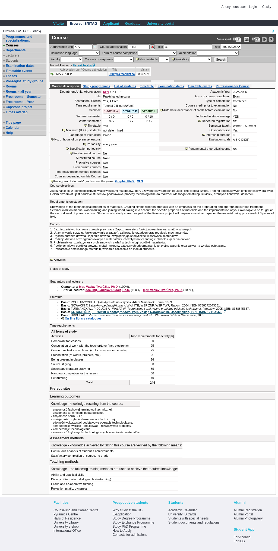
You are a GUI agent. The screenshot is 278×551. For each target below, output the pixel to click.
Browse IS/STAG (83, 23)
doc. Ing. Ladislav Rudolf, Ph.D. (108, 290)
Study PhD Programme (129, 526)
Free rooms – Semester (24, 97)
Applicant (111, 23)
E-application (121, 514)
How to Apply (121, 531)
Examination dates (20, 66)
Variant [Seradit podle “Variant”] (145, 69)
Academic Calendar (182, 510)
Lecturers (12, 55)
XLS (140, 181)
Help (9, 133)
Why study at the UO (127, 510)
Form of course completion (119, 53)
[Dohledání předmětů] (152, 47)
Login (253, 7)
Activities (59, 259)
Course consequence (99, 59)
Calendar (13, 128)
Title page (13, 122)
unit (61, 46)
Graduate (133, 23)
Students (12, 60)
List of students (125, 86)
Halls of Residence (67, 518)
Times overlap (16, 112)
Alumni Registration (248, 510)
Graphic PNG (125, 181)
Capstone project (19, 107)
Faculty (55, 59)
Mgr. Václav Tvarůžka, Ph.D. (99, 286)
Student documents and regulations (194, 522)
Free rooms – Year (20, 102)
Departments (16, 50)
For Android (242, 537)
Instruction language (63, 53)
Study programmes (96, 86)
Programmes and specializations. (19, 38)
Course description (65, 86)
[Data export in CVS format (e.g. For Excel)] (256, 39)
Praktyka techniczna (122, 74)
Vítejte (58, 23)
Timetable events (19, 71)
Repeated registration (216, 121)
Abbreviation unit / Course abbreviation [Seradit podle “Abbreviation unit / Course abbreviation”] (83, 69)
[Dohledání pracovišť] (95, 47)
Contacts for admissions (129, 535)
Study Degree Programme (131, 518)
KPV (106, 91)
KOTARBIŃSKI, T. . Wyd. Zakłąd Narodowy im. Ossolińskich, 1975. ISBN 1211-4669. (146, 312)
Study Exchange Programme (133, 522)
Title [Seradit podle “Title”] (115, 69)
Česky (266, 7)
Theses (11, 76)
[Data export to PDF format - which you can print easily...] (237, 39)
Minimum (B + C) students (83, 130)
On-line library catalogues (83, 318)
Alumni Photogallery (248, 518)
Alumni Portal (243, 514)
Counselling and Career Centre (75, 510)
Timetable (147, 86)
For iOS (239, 541)
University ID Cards (182, 514)
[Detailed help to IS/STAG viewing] (271, 39)
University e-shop (66, 526)
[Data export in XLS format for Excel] (246, 39)
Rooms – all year (18, 91)
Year (217, 46)
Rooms (11, 86)
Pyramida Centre (65, 514)
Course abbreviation (113, 46)
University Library (66, 522)
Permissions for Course (232, 86)
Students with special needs (188, 518)
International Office (67, 531)
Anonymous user (234, 7)
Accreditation (188, 53)
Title (160, 46)
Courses (12, 45)
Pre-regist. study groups (24, 81)
